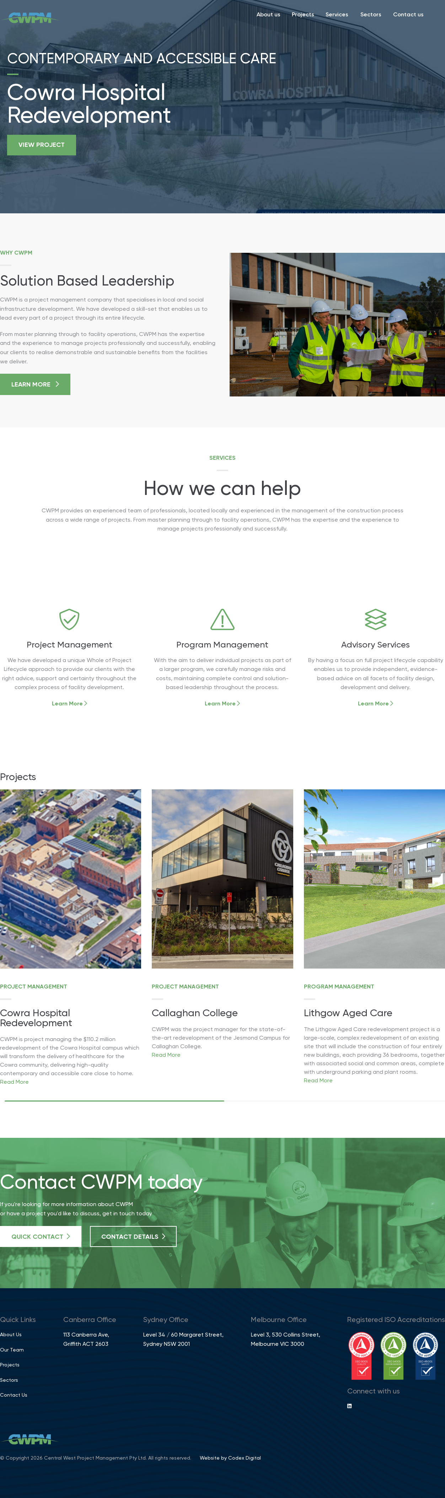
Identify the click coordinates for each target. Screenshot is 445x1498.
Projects (303, 15)
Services (337, 15)
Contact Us (13, 1395)
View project (41, 145)
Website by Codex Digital (230, 1458)
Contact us (408, 15)
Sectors (370, 15)
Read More (14, 1082)
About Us (11, 1334)
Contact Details (133, 1236)
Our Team (12, 1350)
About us (268, 15)
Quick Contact (40, 1236)
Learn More (35, 384)
